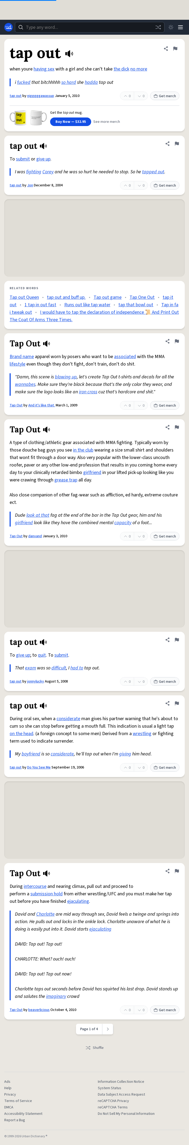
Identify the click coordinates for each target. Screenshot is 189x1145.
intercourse (35, 886)
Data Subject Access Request (121, 1094)
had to (76, 668)
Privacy (10, 1094)
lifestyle (17, 364)
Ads (7, 1081)
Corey (48, 171)
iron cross (88, 392)
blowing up (66, 377)
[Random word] (158, 27)
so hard (68, 82)
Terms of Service (18, 1101)
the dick (121, 69)
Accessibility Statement (23, 1113)
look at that (37, 515)
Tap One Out (142, 297)
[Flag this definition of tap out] (175, 48)
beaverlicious (39, 1010)
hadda (91, 82)
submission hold (46, 894)
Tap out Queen (24, 297)
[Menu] (180, 27)
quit (42, 655)
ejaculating (78, 901)
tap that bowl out (135, 304)
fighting (33, 171)
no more (138, 69)
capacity (122, 522)
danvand (35, 536)
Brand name (22, 356)
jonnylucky (35, 681)
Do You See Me (39, 767)
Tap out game (108, 297)
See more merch (106, 121)
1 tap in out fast (40, 304)
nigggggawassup (40, 96)
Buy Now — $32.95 (70, 121)
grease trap (65, 480)
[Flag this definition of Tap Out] (176, 341)
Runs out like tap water (87, 304)
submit (23, 159)
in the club (83, 450)
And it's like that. (41, 405)
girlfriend (92, 472)
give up (43, 159)
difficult (58, 668)
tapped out (153, 171)
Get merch (165, 96)
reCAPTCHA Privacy (113, 1101)
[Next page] (107, 1029)
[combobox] (89, 27)
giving (125, 754)
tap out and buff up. (66, 297)
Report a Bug (14, 1120)
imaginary (56, 996)
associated (125, 356)
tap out (16, 96)
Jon (30, 185)
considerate (68, 718)
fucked (23, 82)
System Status (109, 1088)
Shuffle (94, 1047)
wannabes (25, 384)
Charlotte (45, 914)
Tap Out (16, 405)
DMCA (8, 1107)
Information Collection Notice (121, 1081)
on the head (21, 733)
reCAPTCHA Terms (113, 1107)
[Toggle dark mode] (171, 27)
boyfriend (31, 754)
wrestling (142, 733)
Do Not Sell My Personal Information (126, 1113)
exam (30, 668)
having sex (44, 69)
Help (7, 1088)
